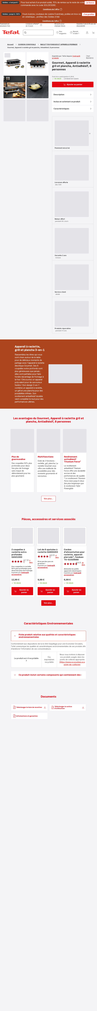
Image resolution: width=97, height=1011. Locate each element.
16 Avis (83, 564)
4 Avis (57, 556)
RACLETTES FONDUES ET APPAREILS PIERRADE (58, 44)
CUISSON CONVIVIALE (27, 44)
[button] (62, 33)
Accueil (10, 44)
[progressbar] (7, 55)
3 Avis (31, 561)
